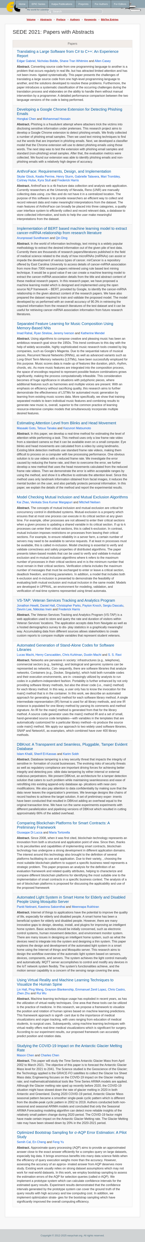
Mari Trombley (110, 176)
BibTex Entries (109, 19)
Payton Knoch (91, 605)
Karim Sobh (71, 753)
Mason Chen (25, 1055)
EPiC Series (38, 4)
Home (22, 4)
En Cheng (39, 1142)
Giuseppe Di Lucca (29, 832)
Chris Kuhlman (72, 654)
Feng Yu (58, 1142)
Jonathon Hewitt (28, 605)
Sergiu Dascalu (113, 605)
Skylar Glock (25, 176)
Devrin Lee (24, 609)
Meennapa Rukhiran (85, 906)
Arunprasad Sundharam (33, 238)
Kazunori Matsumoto (77, 428)
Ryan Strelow (43, 333)
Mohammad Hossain (56, 118)
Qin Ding (61, 238)
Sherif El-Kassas (45, 753)
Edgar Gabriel (26, 61)
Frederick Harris (68, 180)
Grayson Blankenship (59, 989)
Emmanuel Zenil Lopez (90, 989)
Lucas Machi (25, 654)
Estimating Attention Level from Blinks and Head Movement (66, 423)
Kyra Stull (44, 180)
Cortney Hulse (26, 180)
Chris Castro (116, 989)
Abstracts (46, 19)
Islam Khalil (24, 753)
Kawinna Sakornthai (51, 906)
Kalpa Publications (62, 4)
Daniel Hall (47, 605)
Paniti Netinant (26, 906)
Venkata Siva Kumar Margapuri (51, 502)
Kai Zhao (23, 502)
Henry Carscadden (48, 654)
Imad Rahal (24, 333)
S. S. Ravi (114, 654)
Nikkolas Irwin (42, 609)
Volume (31, 19)
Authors (75, 19)
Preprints (83, 4)
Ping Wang (36, 989)
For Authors (101, 4)
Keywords (90, 19)
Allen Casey (103, 61)
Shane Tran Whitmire (74, 61)
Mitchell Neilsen (89, 502)
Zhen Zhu (23, 993)
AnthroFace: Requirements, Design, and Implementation (64, 171)
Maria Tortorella (59, 832)
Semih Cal (24, 1142)
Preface (60, 19)
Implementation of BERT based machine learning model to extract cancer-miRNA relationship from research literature (72, 230)
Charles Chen (50, 1055)
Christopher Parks (68, 605)
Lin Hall (22, 989)
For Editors (120, 4)
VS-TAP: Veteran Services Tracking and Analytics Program (66, 600)
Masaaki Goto (26, 428)
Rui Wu (41, 993)
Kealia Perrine (45, 176)
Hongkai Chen (26, 118)
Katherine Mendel (92, 333)
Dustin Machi (92, 654)
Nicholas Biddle (47, 61)
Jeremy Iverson (63, 333)
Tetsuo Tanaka (47, 428)
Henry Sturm (64, 176)
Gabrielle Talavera (87, 176)
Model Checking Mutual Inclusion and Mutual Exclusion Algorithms (72, 497)
